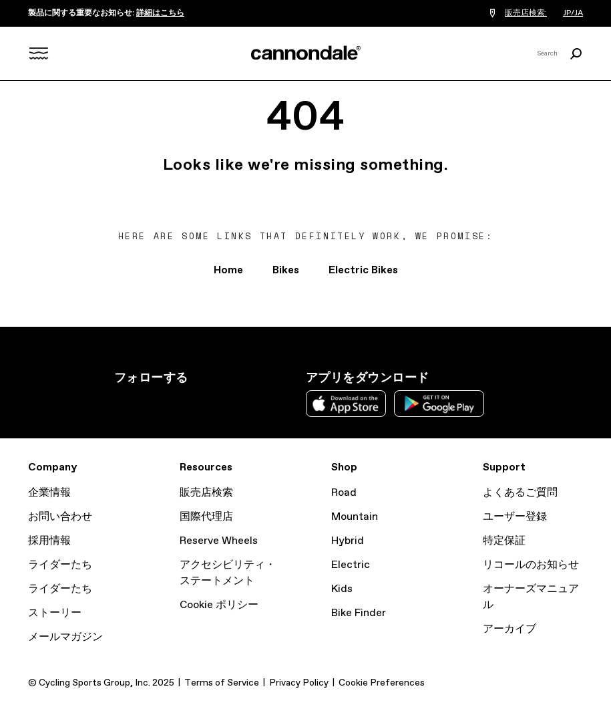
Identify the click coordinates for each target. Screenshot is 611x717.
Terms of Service (221, 683)
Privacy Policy (299, 683)
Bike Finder (358, 613)
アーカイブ (509, 629)
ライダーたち (60, 565)
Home (228, 270)
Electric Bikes (363, 270)
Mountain (354, 517)
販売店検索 (206, 493)
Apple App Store (346, 403)
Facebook (181, 402)
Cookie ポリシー (219, 605)
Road (344, 493)
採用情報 (49, 541)
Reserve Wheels (219, 541)
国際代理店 (206, 517)
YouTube (210, 402)
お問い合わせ (60, 517)
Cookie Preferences (382, 683)
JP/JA (573, 13)
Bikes (285, 270)
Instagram (122, 402)
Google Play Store (439, 403)
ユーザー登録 (515, 517)
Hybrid (347, 541)
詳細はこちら (160, 13)
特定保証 (504, 541)
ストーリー (54, 613)
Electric (350, 565)
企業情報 (49, 493)
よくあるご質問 (520, 493)
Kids (342, 589)
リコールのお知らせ (531, 565)
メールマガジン (65, 637)
